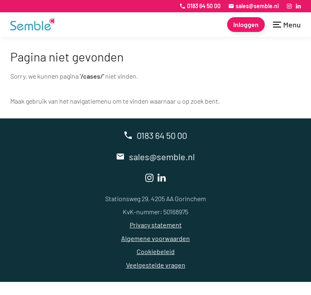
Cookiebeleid (156, 251)
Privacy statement (156, 225)
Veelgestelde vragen (155, 265)
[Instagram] (289, 6)
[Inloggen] (246, 24)
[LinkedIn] (298, 6)
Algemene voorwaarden (155, 238)
